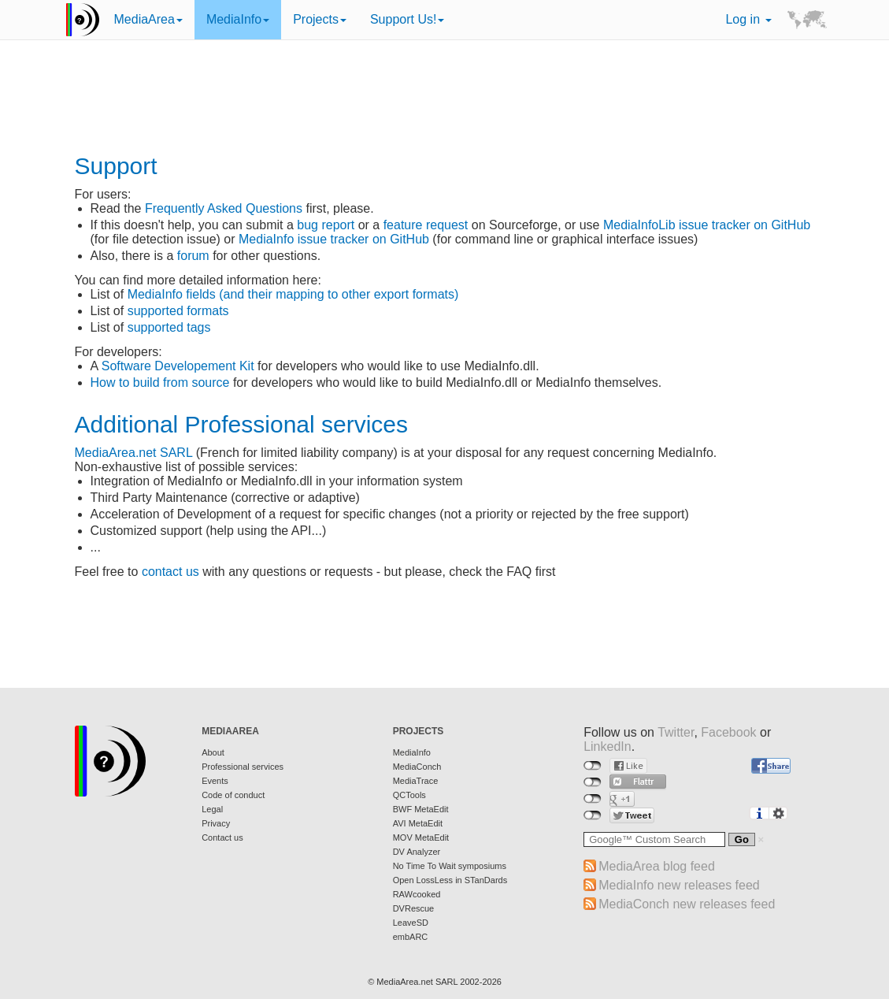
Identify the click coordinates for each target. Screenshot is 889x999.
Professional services (242, 766)
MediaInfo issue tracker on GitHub (334, 239)
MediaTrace (416, 780)
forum (193, 255)
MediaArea (148, 19)
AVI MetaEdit (418, 823)
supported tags (169, 327)
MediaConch (417, 766)
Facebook (728, 732)
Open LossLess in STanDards (450, 880)
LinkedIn (607, 746)
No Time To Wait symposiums (449, 866)
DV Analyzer (417, 851)
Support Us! (407, 19)
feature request (426, 225)
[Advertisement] (445, 98)
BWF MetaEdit (421, 809)
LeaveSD (410, 922)
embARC (410, 936)
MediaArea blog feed (656, 866)
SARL (176, 452)
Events (215, 780)
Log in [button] (748, 19)
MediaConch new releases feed (686, 904)
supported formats (178, 311)
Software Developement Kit (178, 366)
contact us (170, 571)
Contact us (222, 837)
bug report (325, 225)
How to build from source (160, 382)
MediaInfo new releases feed (679, 885)
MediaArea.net (116, 452)
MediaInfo (237, 19)
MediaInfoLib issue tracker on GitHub (706, 225)
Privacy (216, 823)
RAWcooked (417, 894)
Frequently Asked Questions (223, 208)
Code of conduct (233, 795)
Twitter (675, 732)
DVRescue (414, 908)
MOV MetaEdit (421, 837)
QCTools (409, 795)
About (213, 752)
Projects (319, 19)
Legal (212, 809)
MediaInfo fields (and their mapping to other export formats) (293, 294)
